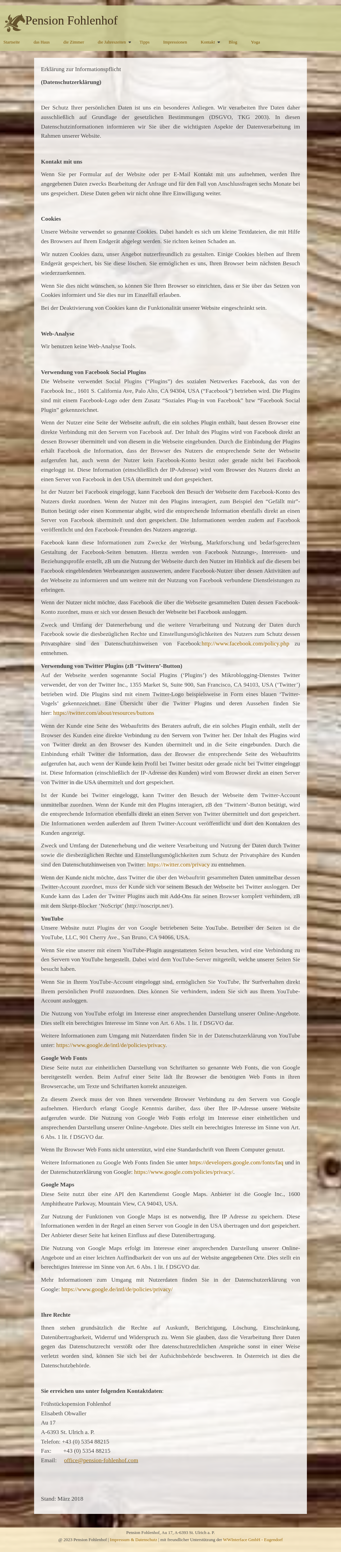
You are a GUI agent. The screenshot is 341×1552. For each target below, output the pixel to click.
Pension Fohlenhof (71, 20)
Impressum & (122, 1539)
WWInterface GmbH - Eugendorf (253, 1539)
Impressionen (175, 42)
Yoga (255, 42)
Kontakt (208, 42)
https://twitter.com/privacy (178, 864)
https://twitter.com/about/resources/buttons (103, 713)
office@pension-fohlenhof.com (101, 1460)
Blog (232, 42)
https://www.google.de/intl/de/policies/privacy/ (117, 1289)
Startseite (11, 42)
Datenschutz (146, 1539)
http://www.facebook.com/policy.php (245, 643)
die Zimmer (73, 42)
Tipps (144, 42)
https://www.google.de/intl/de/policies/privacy (110, 1045)
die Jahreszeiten (112, 42)
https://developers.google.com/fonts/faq (236, 1162)
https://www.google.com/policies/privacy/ (183, 1172)
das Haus (41, 42)
